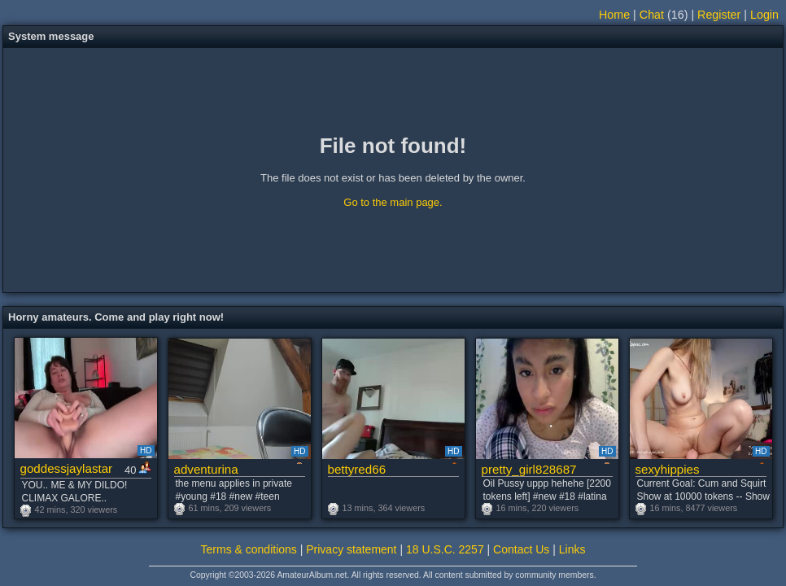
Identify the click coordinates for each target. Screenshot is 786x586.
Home (614, 14)
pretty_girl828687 (529, 469)
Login (764, 14)
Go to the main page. (392, 202)
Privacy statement (351, 549)
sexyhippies (667, 469)
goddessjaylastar (66, 468)
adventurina (206, 469)
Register (718, 14)
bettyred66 (357, 469)
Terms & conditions (249, 549)
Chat (652, 14)
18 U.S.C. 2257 (445, 549)
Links (572, 549)
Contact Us (521, 549)
